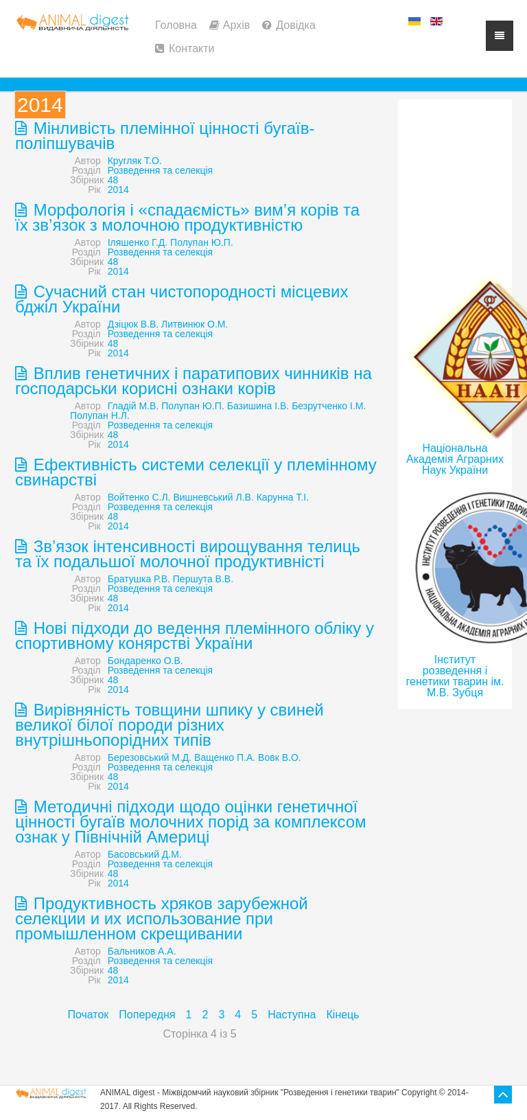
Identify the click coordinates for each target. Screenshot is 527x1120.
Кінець (343, 1014)
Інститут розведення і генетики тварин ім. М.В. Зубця (455, 676)
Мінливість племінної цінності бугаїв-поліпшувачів (164, 135)
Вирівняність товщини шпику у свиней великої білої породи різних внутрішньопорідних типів (169, 724)
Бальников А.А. (142, 951)
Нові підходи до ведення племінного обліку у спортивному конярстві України (194, 635)
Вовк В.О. (279, 757)
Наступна (292, 1014)
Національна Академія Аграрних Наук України (455, 459)
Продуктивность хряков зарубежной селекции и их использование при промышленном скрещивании (161, 918)
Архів (236, 25)
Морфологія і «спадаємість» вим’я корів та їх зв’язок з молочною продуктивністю (187, 217)
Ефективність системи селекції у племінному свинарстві (196, 472)
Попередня (147, 1014)
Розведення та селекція (160, 170)
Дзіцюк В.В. (133, 324)
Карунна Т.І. (283, 497)
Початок (87, 1014)
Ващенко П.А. (224, 757)
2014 (118, 189)
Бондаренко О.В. (145, 660)
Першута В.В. (203, 578)
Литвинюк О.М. (194, 324)
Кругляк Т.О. (135, 160)
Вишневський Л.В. (213, 497)
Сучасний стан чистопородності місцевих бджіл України (181, 299)
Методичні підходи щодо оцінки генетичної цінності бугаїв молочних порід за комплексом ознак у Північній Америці (190, 821)
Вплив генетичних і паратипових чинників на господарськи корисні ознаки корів (193, 381)
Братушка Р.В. (139, 578)
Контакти (192, 48)
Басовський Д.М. (145, 854)
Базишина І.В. (258, 405)
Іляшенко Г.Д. (137, 242)
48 (113, 179)
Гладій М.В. (133, 405)
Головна (176, 25)
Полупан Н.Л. (100, 415)
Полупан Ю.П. (201, 242)
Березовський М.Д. (149, 757)
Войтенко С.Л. (139, 497)
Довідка (296, 25)
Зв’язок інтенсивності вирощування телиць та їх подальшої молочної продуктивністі (187, 554)
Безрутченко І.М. (329, 405)
